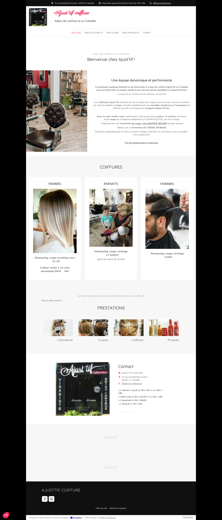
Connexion (188, 517)
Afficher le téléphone (162, 3)
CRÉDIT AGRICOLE (108, 517)
